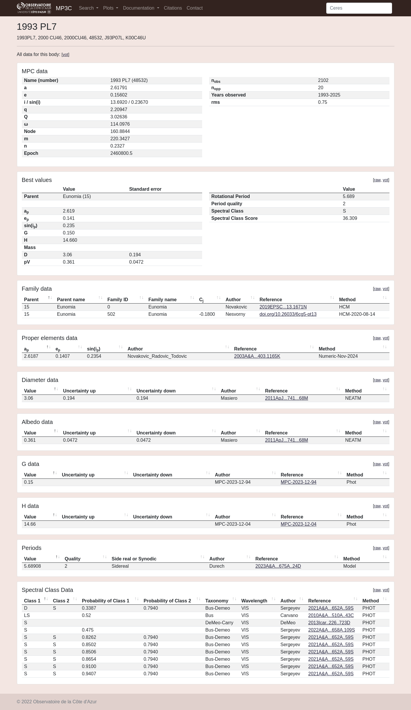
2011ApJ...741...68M (286, 398)
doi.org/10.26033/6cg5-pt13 (288, 314)
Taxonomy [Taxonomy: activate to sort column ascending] (216, 600)
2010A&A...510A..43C (331, 615)
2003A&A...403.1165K (257, 356)
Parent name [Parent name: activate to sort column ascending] (71, 299)
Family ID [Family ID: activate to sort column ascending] (117, 299)
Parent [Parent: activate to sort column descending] (31, 299)
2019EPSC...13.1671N (283, 306)
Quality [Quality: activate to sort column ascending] (72, 558)
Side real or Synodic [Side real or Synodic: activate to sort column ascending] (134, 558)
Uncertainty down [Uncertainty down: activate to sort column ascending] (156, 390)
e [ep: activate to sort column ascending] (58, 349)
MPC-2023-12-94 (299, 482)
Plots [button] (109, 8)
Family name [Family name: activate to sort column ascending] (163, 299)
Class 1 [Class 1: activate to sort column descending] (32, 600)
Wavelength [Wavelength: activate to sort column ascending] (254, 600)
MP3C (64, 8)
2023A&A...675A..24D (278, 566)
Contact (195, 8)
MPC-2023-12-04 (299, 524)
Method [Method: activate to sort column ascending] (347, 299)
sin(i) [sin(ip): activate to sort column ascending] (93, 349)
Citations (173, 8)
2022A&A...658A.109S (331, 629)
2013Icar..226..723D (329, 622)
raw (377, 180)
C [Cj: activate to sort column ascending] (201, 300)
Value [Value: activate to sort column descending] (30, 390)
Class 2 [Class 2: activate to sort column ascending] (61, 600)
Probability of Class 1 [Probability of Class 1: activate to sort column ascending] (105, 600)
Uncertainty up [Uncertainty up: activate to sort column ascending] (79, 390)
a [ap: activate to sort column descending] (26, 349)
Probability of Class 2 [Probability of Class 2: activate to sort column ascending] (167, 600)
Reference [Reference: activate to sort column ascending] (271, 299)
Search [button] (87, 8)
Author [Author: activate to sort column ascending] (233, 299)
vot (65, 54)
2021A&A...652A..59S (331, 608)
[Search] (359, 8)
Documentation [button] (139, 8)
